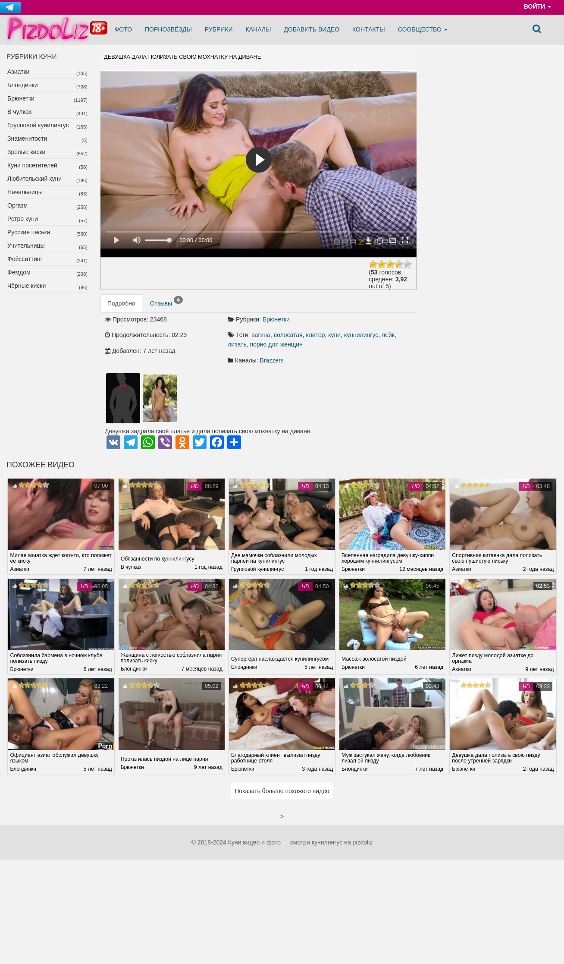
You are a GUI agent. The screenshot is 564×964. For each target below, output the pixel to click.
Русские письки (28, 232)
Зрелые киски (26, 151)
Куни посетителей (32, 165)
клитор (315, 334)
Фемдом (19, 272)
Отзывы (166, 301)
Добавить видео (311, 29)
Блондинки (22, 85)
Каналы (258, 29)
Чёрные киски (26, 285)
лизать (237, 344)
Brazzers (272, 360)
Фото (123, 29)
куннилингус (361, 334)
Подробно (121, 303)
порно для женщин (276, 344)
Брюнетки (20, 98)
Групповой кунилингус (38, 125)
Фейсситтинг (25, 258)
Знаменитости (27, 138)
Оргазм (17, 205)
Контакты (368, 29)
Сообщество (423, 29)
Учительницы (26, 245)
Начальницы (25, 192)
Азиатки (18, 71)
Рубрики (219, 29)
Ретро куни (22, 218)
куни (334, 334)
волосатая (288, 334)
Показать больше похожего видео (282, 791)
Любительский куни (34, 178)
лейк (388, 334)
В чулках (19, 111)
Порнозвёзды (168, 29)
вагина (260, 334)
